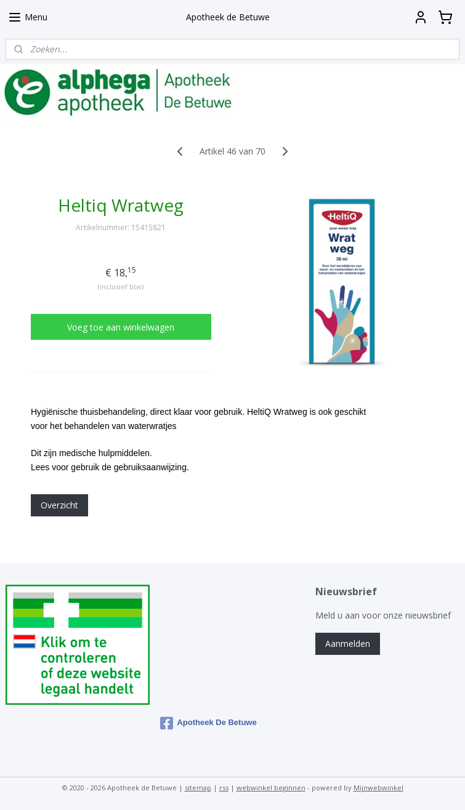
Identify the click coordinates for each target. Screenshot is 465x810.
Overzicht (59, 505)
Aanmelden (347, 643)
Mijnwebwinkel (378, 787)
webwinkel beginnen (271, 787)
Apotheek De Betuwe (208, 723)
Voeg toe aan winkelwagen (120, 327)
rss (223, 787)
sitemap (198, 787)
